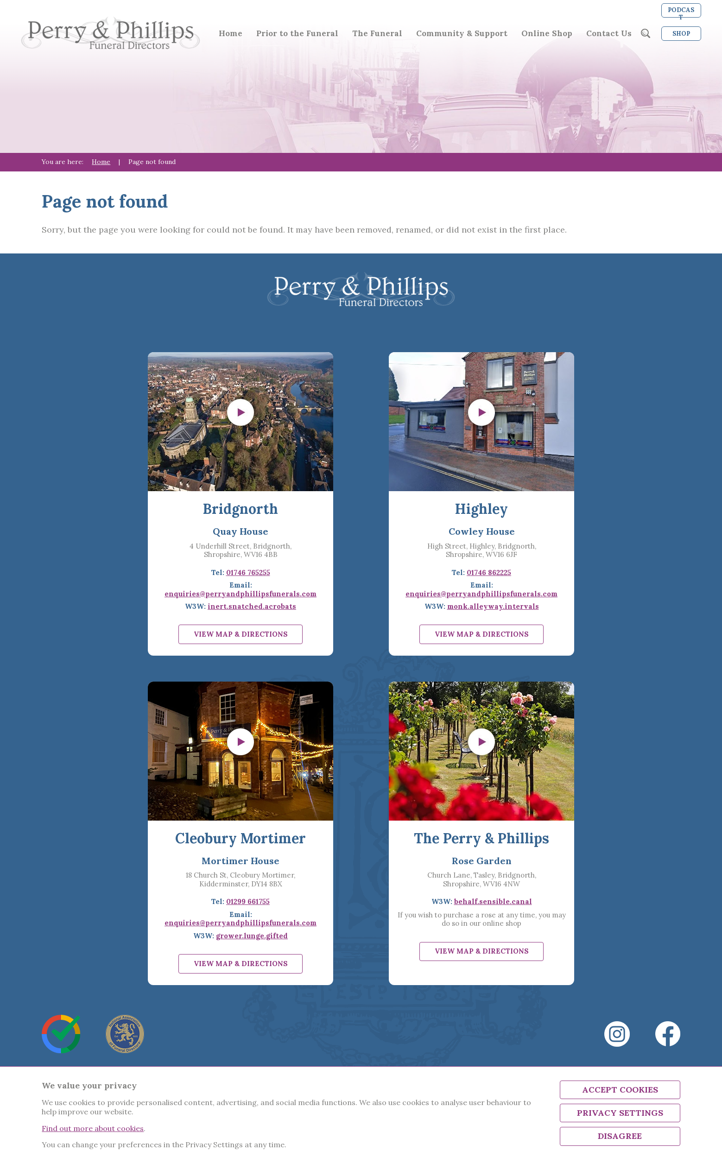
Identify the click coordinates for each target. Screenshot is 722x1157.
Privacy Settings (620, 1112)
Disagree (620, 1136)
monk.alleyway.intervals (493, 606)
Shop (681, 34)
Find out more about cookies (93, 1128)
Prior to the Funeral (297, 33)
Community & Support (461, 33)
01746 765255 (248, 572)
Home (230, 33)
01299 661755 (248, 901)
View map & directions (241, 634)
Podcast (681, 12)
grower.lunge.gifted (252, 935)
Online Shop (546, 33)
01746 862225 (489, 572)
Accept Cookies (620, 1089)
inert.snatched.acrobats (252, 606)
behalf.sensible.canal (493, 901)
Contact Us (609, 33)
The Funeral (377, 33)
